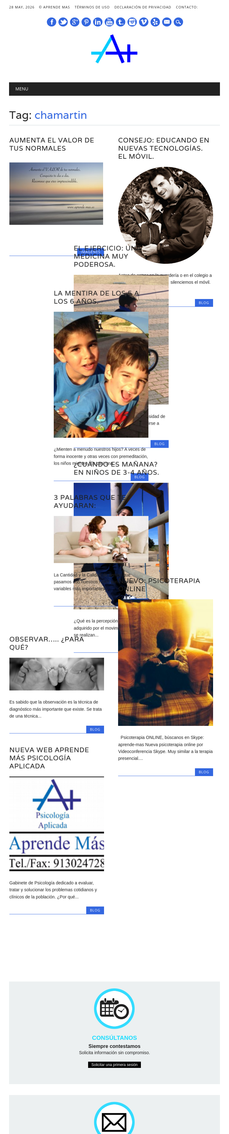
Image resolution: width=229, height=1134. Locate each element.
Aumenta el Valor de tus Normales (51, 144)
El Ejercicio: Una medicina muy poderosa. (152, 239)
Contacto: (187, 7)
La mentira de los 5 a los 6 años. (52, 276)
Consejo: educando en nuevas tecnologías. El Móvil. (163, 148)
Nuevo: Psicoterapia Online (159, 535)
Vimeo (143, 22)
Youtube (109, 22)
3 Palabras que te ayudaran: (45, 480)
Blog (204, 427)
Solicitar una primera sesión (114, 974)
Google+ (74, 22)
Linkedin (97, 22)
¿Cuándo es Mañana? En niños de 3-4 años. (161, 451)
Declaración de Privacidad (142, 7)
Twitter (63, 22)
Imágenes (90, 251)
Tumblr (120, 22)
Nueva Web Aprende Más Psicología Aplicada (49, 720)
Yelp (155, 22)
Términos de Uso (92, 7)
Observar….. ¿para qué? (46, 606)
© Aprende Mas (54, 7)
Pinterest (86, 22)
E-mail (167, 22)
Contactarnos (114, 1081)
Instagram (132, 22)
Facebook (51, 22)
